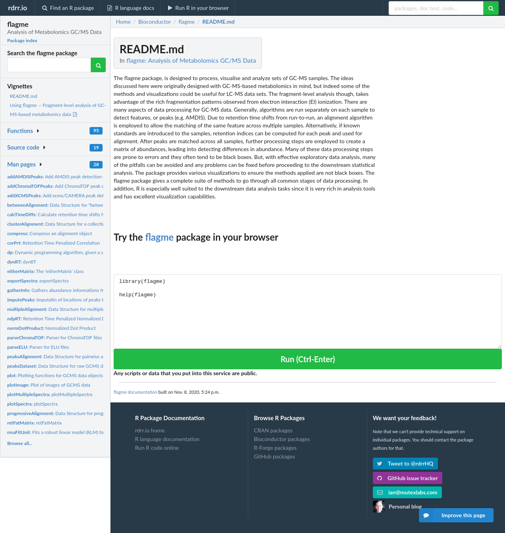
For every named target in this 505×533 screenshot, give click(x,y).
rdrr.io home (150, 430)
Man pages (21, 164)
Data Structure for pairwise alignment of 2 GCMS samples (85, 356)
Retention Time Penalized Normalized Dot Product (67, 319)
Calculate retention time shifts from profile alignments (78, 214)
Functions (20, 130)
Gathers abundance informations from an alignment (72, 290)
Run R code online (157, 447)
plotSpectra (32, 404)
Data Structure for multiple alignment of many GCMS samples (91, 309)
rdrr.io (17, 7)
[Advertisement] (442, 155)
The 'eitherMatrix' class (45, 271)
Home (123, 21)
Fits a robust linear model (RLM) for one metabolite (72, 432)
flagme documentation (135, 392)
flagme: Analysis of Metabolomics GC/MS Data (191, 60)
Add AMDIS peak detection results (62, 177)
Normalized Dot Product (51, 328)
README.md (23, 96)
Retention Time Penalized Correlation (53, 243)
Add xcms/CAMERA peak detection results (69, 195)
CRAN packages (273, 430)
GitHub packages (274, 456)
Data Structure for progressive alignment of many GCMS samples (98, 413)
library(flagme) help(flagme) (308, 311)
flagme (159, 237)
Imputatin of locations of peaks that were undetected (76, 300)
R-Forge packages (275, 447)
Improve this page (452, 515)
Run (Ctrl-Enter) (308, 359)
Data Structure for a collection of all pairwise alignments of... (88, 224)
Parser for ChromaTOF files (54, 337)
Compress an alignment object (49, 233)
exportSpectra (38, 281)
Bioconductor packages (282, 439)
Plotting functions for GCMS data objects (55, 375)
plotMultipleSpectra (49, 394)
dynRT (21, 262)
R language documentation (167, 439)
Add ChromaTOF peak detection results (72, 186)
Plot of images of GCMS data (48, 385)
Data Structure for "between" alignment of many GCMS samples (94, 205)
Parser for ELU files (38, 347)
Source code (23, 147)
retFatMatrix (34, 423)
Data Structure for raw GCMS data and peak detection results (86, 366)
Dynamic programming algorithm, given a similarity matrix (70, 252)
